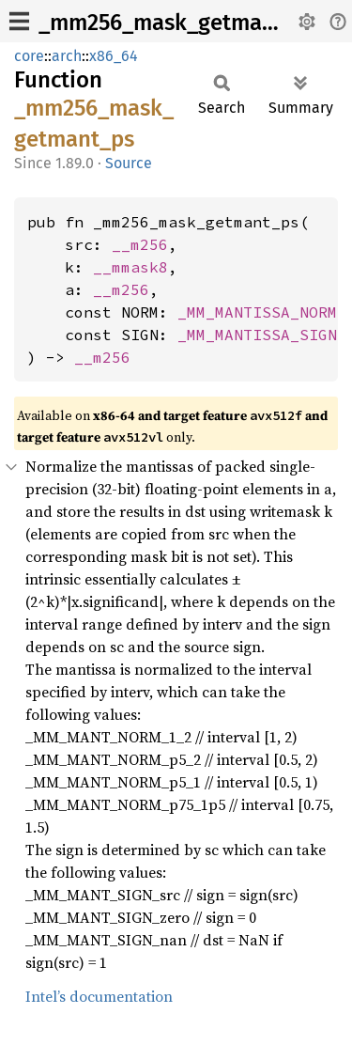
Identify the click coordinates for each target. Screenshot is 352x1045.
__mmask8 (130, 266)
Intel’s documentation (99, 996)
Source (128, 163)
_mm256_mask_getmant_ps (178, 22)
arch (67, 56)
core (29, 56)
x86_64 (113, 56)
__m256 (140, 244)
